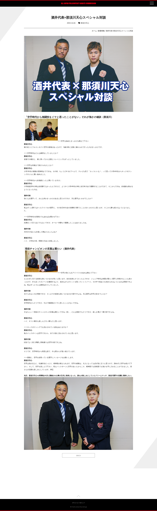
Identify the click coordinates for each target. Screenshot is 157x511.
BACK (78, 455)
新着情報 (101, 31)
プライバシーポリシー (78, 503)
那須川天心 (85, 23)
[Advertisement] (78, 483)
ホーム (94, 31)
